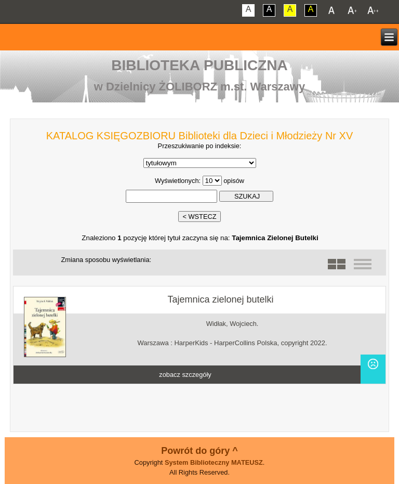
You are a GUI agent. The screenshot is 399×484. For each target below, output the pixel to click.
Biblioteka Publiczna (199, 65)
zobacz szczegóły (185, 374)
